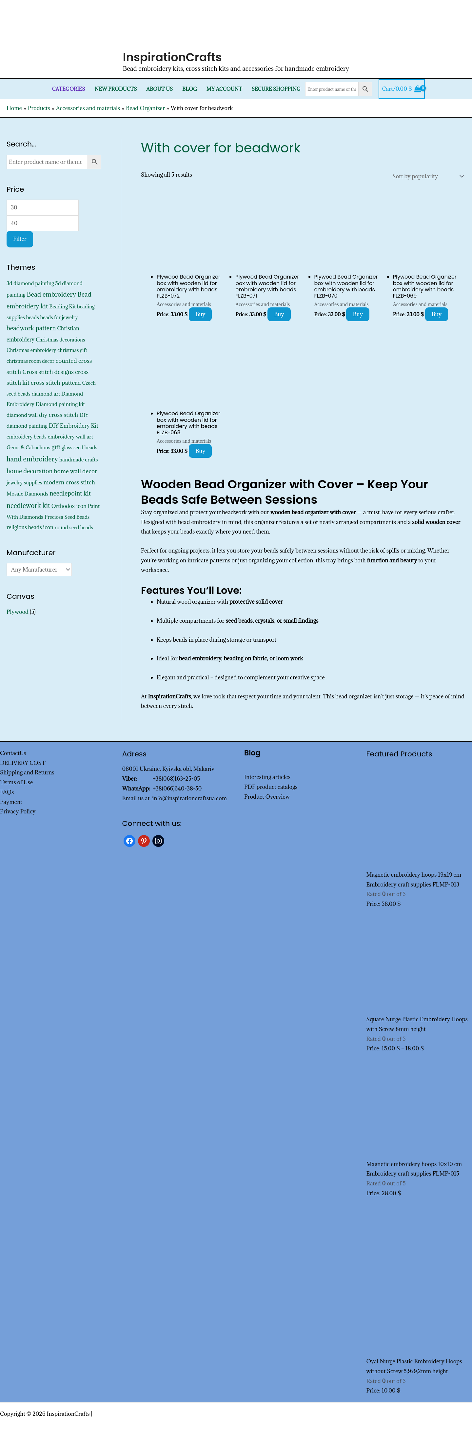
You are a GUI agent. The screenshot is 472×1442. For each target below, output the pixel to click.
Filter (20, 239)
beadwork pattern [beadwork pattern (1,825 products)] (31, 328)
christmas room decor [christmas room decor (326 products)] (30, 361)
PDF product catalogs (271, 786)
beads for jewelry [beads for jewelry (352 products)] (59, 317)
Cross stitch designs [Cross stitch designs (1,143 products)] (48, 372)
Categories (68, 89)
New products (116, 89)
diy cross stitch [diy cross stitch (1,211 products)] (58, 415)
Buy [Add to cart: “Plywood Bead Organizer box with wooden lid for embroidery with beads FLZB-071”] (279, 314)
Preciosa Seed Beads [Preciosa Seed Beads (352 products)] (67, 517)
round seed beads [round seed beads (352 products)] (74, 527)
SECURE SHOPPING (275, 89)
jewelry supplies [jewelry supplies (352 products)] (24, 482)
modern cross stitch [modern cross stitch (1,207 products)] (69, 482)
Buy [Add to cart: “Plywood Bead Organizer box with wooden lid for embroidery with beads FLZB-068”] (200, 451)
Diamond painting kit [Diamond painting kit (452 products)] (60, 404)
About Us (159, 89)
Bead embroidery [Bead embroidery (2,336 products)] (51, 294)
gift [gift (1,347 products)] (55, 447)
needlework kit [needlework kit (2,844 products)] (28, 505)
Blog (189, 89)
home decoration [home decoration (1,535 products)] (29, 471)
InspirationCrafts (172, 57)
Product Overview (267, 796)
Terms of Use (16, 782)
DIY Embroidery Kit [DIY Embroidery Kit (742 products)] (73, 425)
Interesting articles (267, 777)
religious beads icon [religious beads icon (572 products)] (30, 527)
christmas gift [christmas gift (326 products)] (72, 350)
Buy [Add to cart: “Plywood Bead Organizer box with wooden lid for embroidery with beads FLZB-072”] (200, 314)
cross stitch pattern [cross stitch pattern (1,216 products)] (56, 382)
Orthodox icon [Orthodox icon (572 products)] (69, 506)
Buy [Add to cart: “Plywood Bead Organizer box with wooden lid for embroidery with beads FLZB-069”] (437, 314)
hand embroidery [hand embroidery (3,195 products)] (32, 459)
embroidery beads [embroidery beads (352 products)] (27, 437)
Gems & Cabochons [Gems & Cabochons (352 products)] (28, 447)
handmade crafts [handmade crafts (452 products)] (78, 459)
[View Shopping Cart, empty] (402, 89)
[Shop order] (426, 176)
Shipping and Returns (27, 772)
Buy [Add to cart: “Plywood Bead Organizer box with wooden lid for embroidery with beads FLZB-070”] (358, 314)
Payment (11, 802)
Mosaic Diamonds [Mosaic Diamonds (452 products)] (27, 493)
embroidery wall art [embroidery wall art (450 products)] (70, 436)
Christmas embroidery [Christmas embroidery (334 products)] (31, 350)
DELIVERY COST (23, 763)
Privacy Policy (18, 811)
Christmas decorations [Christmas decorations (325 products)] (60, 340)
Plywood (18, 611)
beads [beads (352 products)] (32, 317)
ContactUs (13, 753)
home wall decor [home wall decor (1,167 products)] (75, 471)
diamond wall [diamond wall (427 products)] (22, 415)
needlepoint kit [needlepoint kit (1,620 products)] (70, 493)
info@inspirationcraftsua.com (189, 798)
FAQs (7, 792)
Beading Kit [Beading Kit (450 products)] (62, 306)
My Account (224, 89)
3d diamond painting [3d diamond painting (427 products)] (30, 283)
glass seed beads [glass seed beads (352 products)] (79, 447)
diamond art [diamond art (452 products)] (46, 393)
